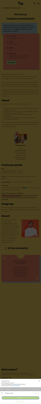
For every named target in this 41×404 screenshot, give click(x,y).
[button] (21, 389)
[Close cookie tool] (39, 381)
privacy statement (16, 385)
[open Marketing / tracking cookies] (39, 393)
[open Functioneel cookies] (39, 389)
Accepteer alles (21, 398)
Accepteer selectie (20, 401)
